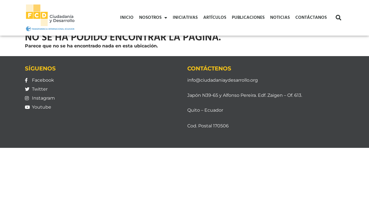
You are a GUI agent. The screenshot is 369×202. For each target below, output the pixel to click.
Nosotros (153, 18)
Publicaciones (248, 17)
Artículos (214, 17)
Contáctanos (311, 17)
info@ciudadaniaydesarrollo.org (222, 80)
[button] (338, 17)
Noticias (280, 17)
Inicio (127, 17)
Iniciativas (185, 17)
